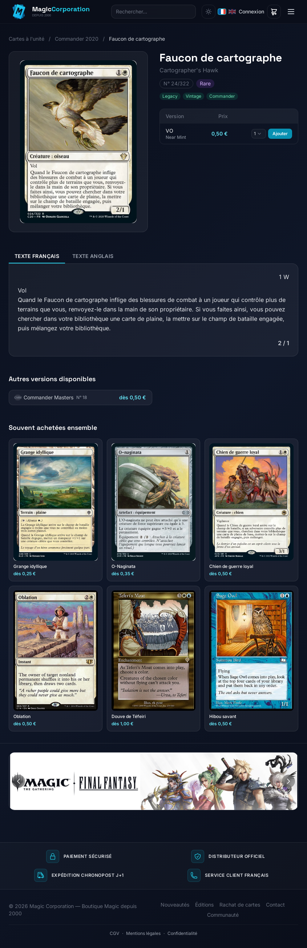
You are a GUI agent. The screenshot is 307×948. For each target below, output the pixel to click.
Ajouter (280, 133)
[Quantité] (258, 133)
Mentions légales (143, 933)
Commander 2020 (76, 39)
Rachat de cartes (239, 904)
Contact (275, 904)
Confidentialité (182, 933)
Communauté (223, 915)
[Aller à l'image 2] (292, 758)
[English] (232, 11)
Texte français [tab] (37, 256)
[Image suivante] (288, 781)
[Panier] (274, 12)
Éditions (204, 904)
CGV (114, 933)
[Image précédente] (18, 781)
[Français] (222, 11)
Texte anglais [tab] (93, 256)
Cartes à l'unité (26, 39)
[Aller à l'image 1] (285, 758)
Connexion (251, 11)
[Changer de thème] (208, 12)
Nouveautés (175, 904)
